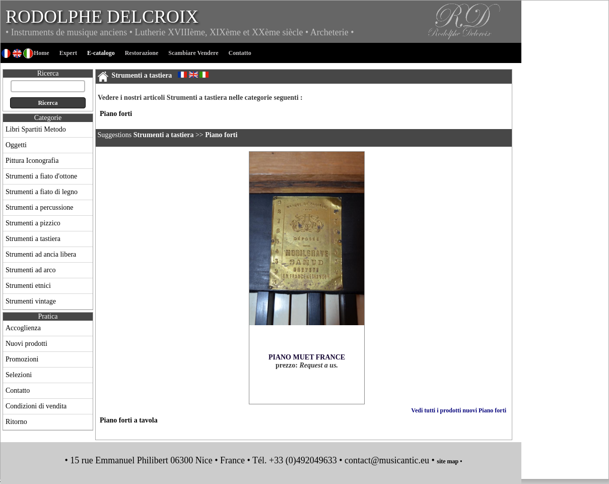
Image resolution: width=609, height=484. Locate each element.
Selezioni (19, 375)
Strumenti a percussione (40, 207)
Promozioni (22, 359)
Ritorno (16, 422)
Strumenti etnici (28, 285)
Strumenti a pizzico (33, 223)
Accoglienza (23, 328)
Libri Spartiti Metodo (36, 129)
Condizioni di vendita (36, 406)
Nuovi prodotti (26, 343)
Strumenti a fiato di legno (42, 192)
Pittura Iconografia (32, 160)
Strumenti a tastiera (33, 239)
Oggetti (16, 145)
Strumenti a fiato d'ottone (41, 176)
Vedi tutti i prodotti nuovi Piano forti (458, 410)
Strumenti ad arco (31, 270)
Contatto (18, 390)
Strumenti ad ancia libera (41, 254)
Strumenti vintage (31, 301)
